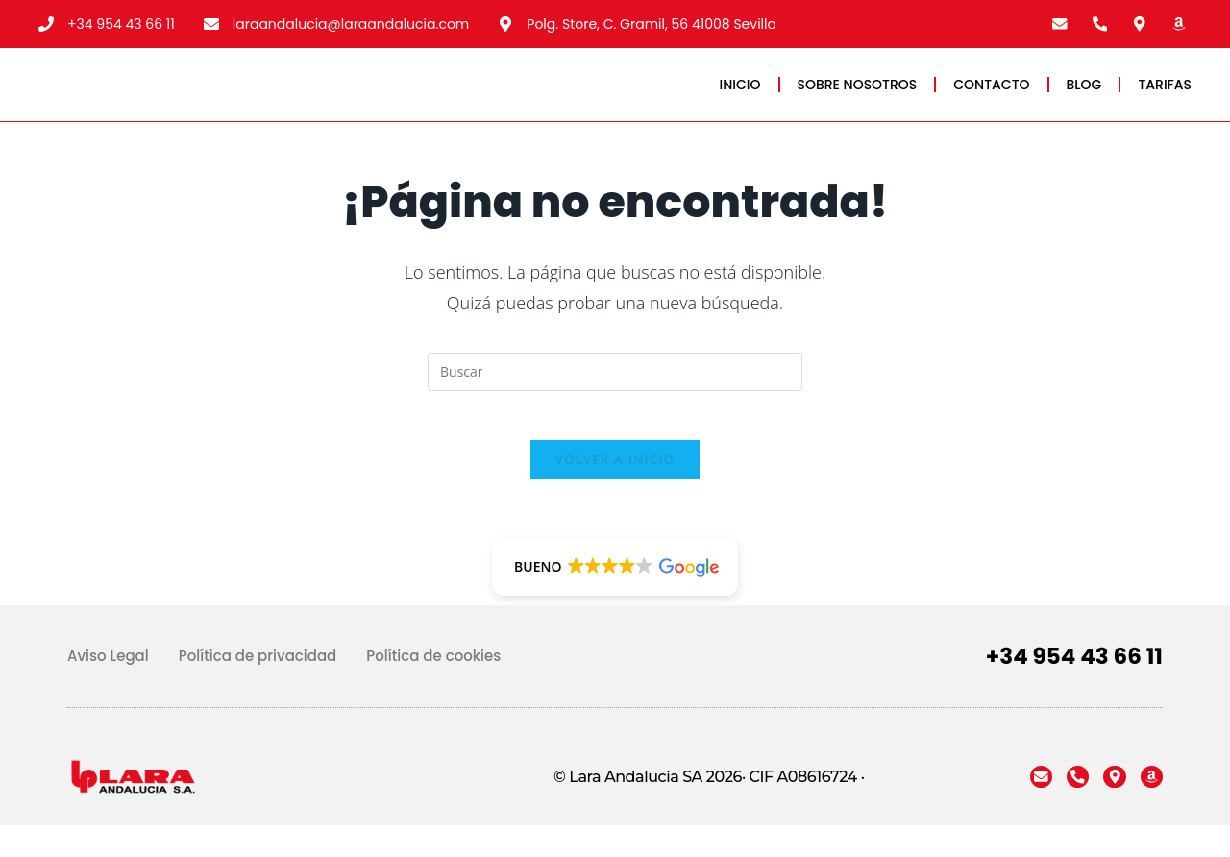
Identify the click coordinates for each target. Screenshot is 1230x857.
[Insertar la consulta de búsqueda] (615, 394)
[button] (614, 598)
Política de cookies (433, 687)
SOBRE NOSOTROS (858, 95)
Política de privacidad (258, 687)
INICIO (740, 95)
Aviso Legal (108, 687)
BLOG (1084, 95)
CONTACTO (991, 95)
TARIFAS (1165, 95)
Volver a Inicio (615, 491)
